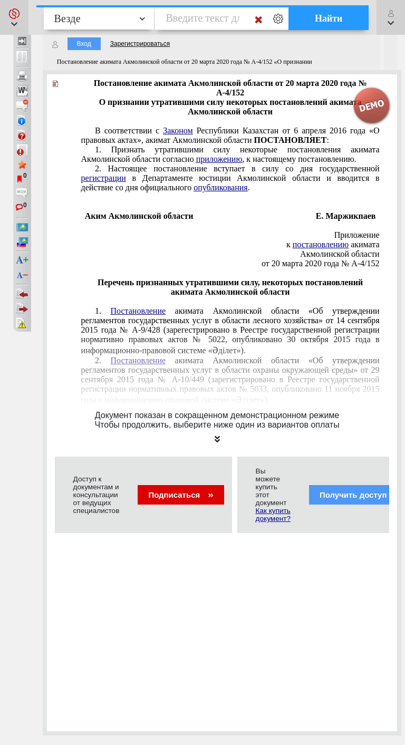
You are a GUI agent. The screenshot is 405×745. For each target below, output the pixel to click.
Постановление (138, 310)
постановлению (321, 244)
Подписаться (180, 494)
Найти (329, 18)
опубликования (221, 187)
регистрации (103, 177)
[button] (14, 17)
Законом (177, 130)
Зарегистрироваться (140, 43)
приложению (219, 158)
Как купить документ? (273, 515)
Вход (84, 43)
